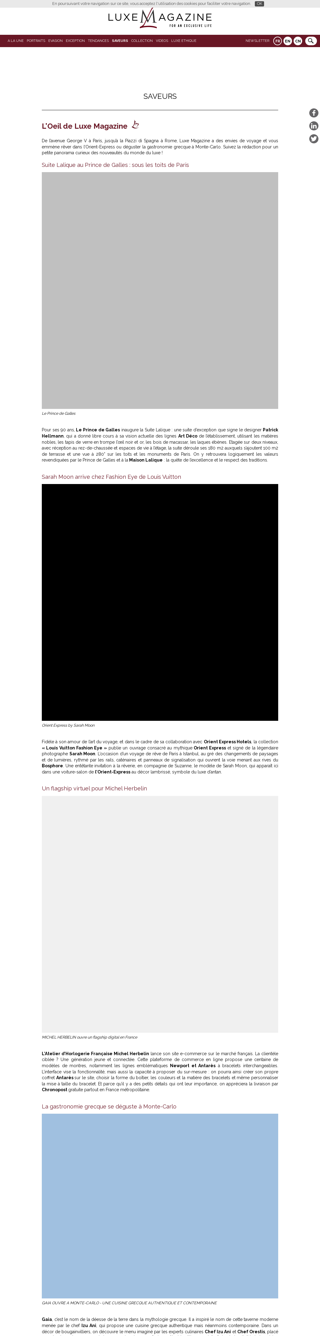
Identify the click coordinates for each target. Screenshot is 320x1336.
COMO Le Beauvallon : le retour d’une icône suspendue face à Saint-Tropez (211, 1076)
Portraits (36, 41)
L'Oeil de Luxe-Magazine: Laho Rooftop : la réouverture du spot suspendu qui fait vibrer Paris (218, 999)
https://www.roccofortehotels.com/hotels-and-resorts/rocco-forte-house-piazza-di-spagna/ (147, 902)
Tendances (98, 41)
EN (287, 41)
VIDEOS (162, 41)
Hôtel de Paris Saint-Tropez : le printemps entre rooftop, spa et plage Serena (133, 1249)
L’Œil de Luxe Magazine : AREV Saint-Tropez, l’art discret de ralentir (122, 1259)
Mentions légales (202, 1321)
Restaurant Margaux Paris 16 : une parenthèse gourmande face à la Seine (95, 999)
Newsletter (257, 41)
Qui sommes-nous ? (146, 1321)
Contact (175, 1321)
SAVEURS (120, 41)
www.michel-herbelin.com (80, 848)
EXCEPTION (75, 41)
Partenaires (113, 1321)
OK (259, 3)
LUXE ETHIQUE (183, 41)
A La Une (16, 41)
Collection (142, 41)
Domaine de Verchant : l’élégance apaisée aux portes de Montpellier (124, 1239)
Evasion (55, 41)
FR (277, 41)
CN (298, 41)
